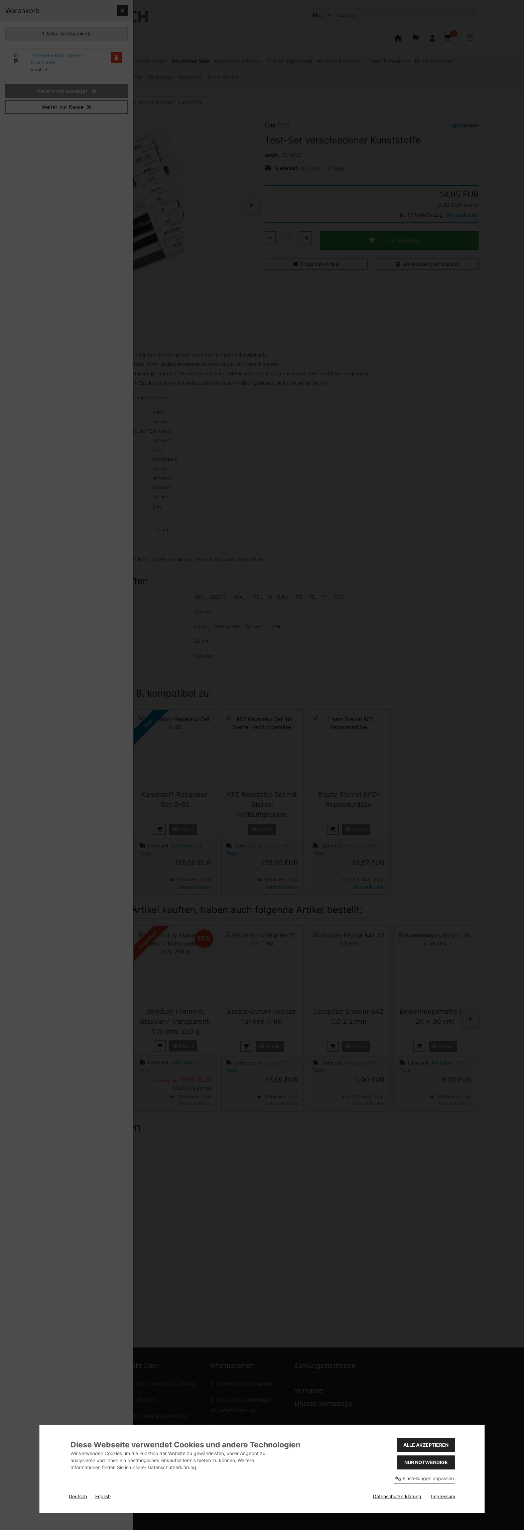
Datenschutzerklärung (397, 1496)
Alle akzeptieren (425, 1445)
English (103, 1496)
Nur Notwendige (426, 1462)
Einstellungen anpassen (424, 1478)
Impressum (443, 1496)
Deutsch (78, 1496)
